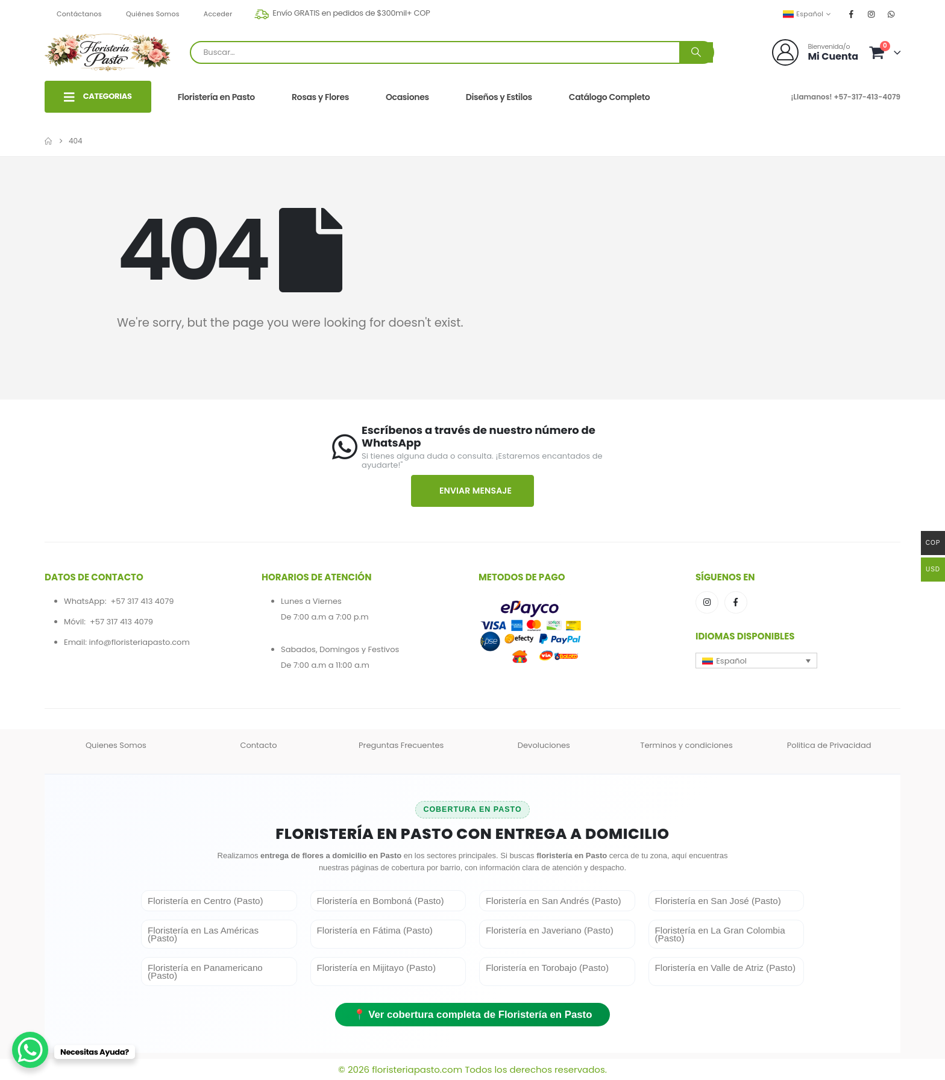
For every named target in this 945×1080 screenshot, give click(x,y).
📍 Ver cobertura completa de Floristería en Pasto (472, 1014)
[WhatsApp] (891, 13)
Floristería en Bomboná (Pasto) (380, 901)
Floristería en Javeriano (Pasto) (550, 930)
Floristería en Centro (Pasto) (205, 901)
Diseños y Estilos (499, 97)
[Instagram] (871, 13)
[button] (756, 660)
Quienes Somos (116, 745)
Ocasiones (407, 97)
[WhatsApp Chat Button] (30, 1050)
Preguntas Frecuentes (401, 745)
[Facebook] (851, 13)
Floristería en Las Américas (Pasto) (203, 934)
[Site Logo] (108, 52)
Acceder (218, 14)
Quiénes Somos (153, 14)
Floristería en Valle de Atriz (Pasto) (725, 967)
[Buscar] (696, 52)
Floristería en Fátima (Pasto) (375, 930)
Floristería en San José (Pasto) (718, 901)
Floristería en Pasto (216, 97)
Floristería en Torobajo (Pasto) (547, 967)
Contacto (258, 745)
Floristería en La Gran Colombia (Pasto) (720, 934)
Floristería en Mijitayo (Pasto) (376, 967)
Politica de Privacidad (829, 745)
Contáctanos (79, 14)
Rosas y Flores (320, 97)
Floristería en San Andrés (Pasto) (553, 901)
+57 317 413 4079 (142, 601)
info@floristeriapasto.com (139, 642)
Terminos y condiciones (686, 745)
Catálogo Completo (609, 97)
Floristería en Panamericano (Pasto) (205, 971)
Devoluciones (544, 745)
